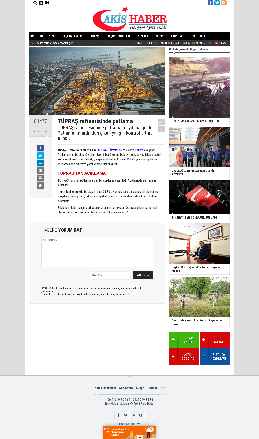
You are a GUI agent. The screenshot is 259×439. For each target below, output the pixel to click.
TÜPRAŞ (103, 150)
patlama (140, 150)
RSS (163, 388)
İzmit (113, 150)
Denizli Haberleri (104, 388)
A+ (161, 122)
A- (161, 129)
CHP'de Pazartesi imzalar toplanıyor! (52, 43)
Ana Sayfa (126, 388)
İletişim (153, 388)
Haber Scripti (126, 424)
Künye (140, 388)
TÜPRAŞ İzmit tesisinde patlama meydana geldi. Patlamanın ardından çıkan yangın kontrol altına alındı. (105, 133)
